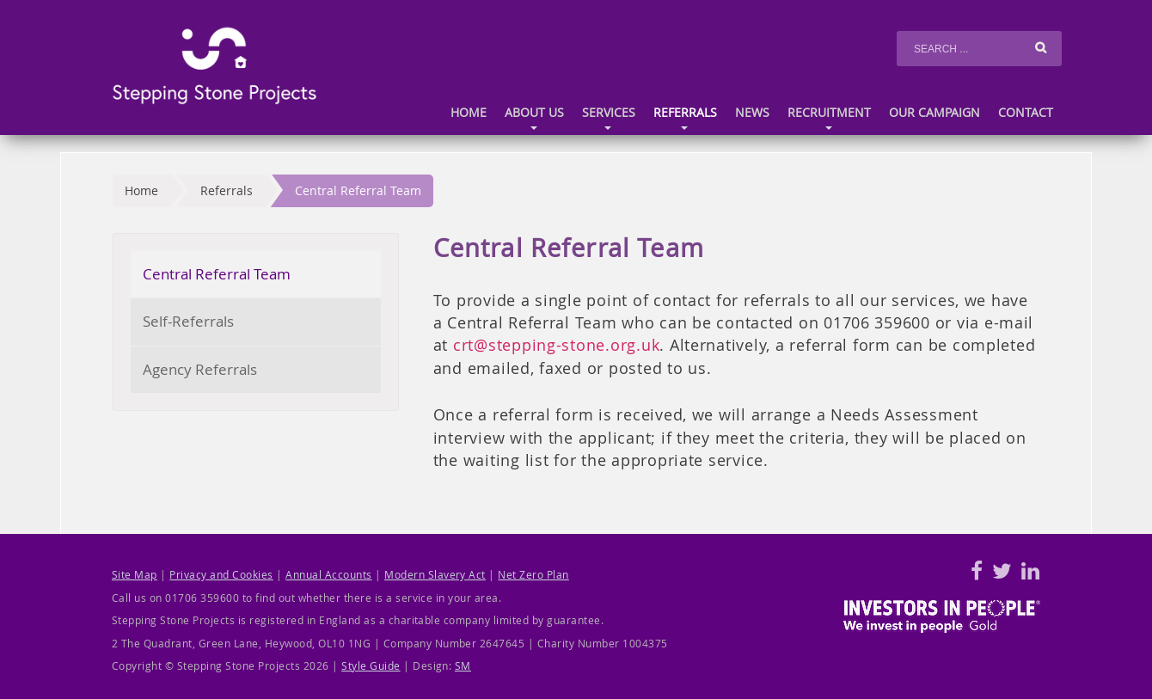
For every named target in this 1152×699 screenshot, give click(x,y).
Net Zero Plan (533, 574)
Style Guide (370, 666)
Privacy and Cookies (221, 574)
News (752, 112)
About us (534, 119)
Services (608, 119)
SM (463, 666)
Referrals (685, 119)
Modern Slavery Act (435, 574)
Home (468, 112)
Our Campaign (934, 112)
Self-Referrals (188, 321)
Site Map (134, 574)
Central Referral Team (358, 190)
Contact (1025, 112)
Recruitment (829, 119)
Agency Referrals (200, 369)
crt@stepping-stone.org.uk (556, 344)
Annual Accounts (328, 574)
